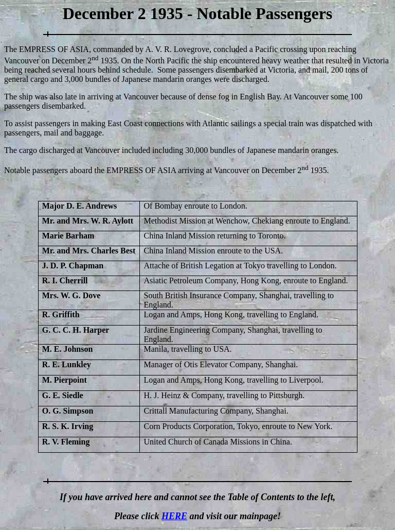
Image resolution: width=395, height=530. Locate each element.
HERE (174, 516)
